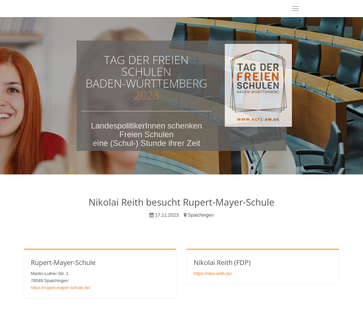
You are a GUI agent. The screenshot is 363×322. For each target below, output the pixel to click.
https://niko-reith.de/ (213, 273)
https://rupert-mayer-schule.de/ (60, 287)
